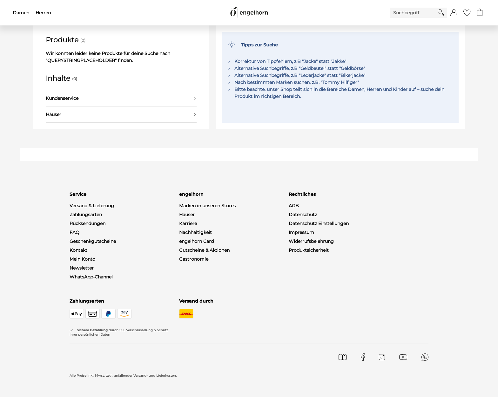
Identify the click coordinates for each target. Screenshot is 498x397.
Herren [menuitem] (43, 13)
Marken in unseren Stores (207, 206)
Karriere (188, 223)
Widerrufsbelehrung (311, 241)
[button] (453, 12)
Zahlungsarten (86, 214)
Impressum (301, 232)
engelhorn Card (196, 241)
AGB (294, 206)
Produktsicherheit (309, 250)
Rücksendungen (87, 223)
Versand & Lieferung (92, 206)
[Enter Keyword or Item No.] (413, 12)
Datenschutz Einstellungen (319, 223)
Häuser (121, 114)
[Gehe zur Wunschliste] (467, 12)
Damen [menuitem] (21, 13)
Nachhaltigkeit (195, 232)
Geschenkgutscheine (93, 241)
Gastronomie (193, 259)
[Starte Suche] (441, 12)
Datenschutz (303, 214)
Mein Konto (82, 259)
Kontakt (78, 250)
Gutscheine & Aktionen (204, 250)
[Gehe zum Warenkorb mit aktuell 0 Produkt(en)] (480, 12)
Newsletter (82, 268)
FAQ (74, 232)
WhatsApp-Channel (91, 277)
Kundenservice (121, 98)
